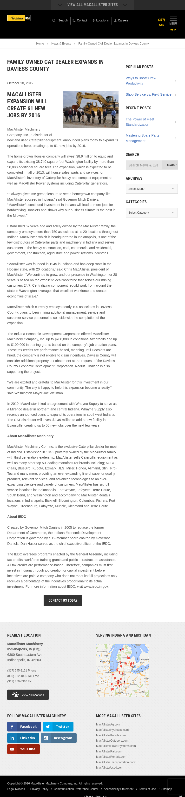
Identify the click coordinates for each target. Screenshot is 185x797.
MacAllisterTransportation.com (115, 762)
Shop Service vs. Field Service (149, 94)
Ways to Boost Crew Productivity (141, 80)
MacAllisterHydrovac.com (112, 729)
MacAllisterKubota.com (111, 735)
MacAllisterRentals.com (111, 756)
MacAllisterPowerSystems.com (116, 746)
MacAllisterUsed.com (109, 767)
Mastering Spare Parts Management (142, 138)
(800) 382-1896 (17, 676)
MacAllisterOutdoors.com (112, 740)
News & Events (61, 43)
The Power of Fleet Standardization (140, 121)
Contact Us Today (62, 600)
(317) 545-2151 (17, 670)
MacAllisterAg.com (108, 724)
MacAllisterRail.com (108, 751)
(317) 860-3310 (17, 681)
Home (40, 43)
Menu (173, 20)
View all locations (28, 694)
